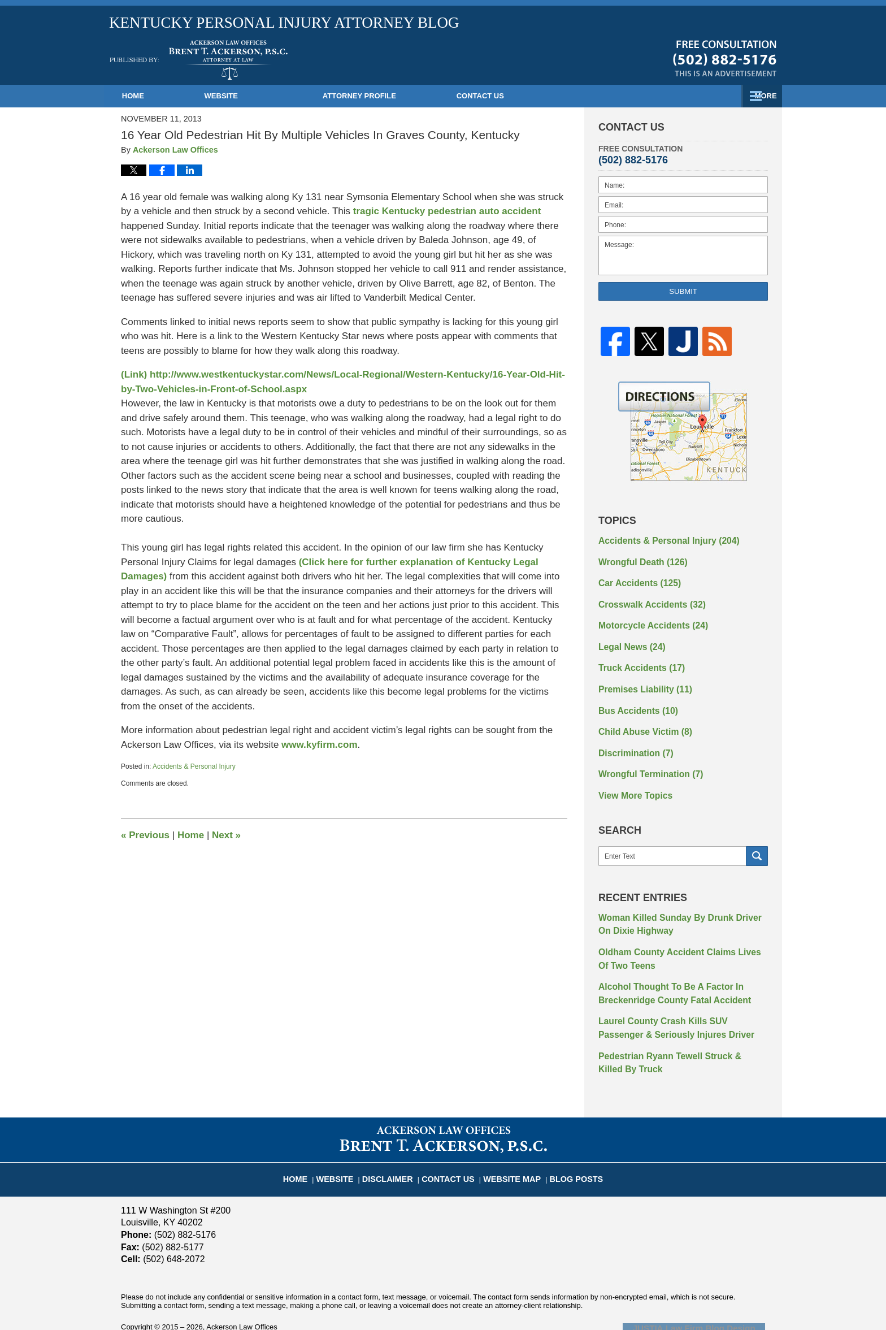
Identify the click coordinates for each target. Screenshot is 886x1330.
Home (157, 96)
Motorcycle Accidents (647, 618)
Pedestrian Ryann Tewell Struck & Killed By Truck (680, 1030)
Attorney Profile (408, 96)
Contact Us (703, 96)
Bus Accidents (634, 697)
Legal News (628, 638)
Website (269, 96)
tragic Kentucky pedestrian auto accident (447, 211)
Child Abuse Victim (640, 717)
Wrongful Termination (645, 756)
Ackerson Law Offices (241, 1293)
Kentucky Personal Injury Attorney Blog (199, 60)
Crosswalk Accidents (646, 598)
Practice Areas (561, 96)
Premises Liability (640, 677)
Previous (145, 835)
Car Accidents (635, 578)
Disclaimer (397, 1139)
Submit (683, 291)
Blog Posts (565, 1139)
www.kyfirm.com (319, 744)
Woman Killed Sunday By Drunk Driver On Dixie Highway (677, 903)
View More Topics (631, 776)
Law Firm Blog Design (711, 1293)
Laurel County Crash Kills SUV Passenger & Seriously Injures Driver (681, 998)
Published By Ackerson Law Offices (724, 58)
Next (226, 835)
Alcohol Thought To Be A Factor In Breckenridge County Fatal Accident (666, 966)
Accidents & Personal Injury (194, 766)
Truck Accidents (636, 657)
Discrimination (631, 737)
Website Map (508, 1139)
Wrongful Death (638, 559)
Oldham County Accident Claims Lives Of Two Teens (676, 935)
